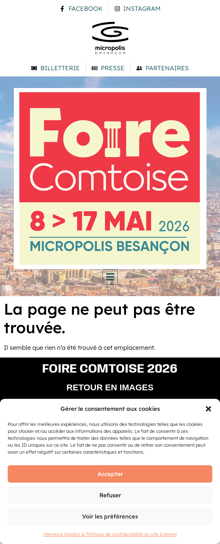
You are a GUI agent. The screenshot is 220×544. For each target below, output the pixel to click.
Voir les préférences (110, 516)
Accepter (110, 474)
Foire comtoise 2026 (110, 369)
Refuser (110, 495)
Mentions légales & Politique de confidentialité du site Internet (110, 534)
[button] (208, 409)
